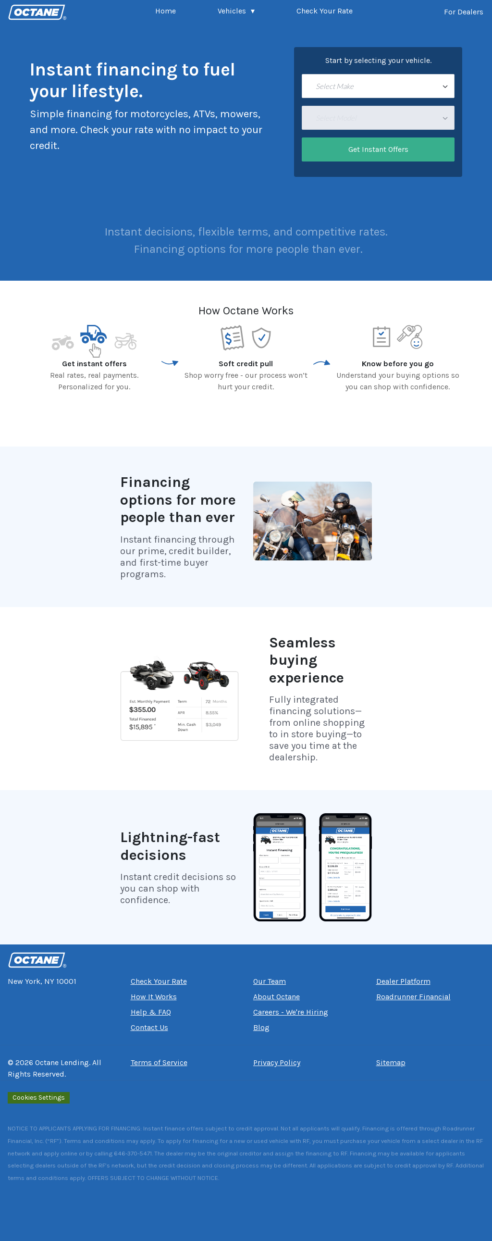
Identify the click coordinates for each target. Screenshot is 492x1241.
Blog (261, 1027)
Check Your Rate (324, 10)
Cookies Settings (38, 1097)
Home (165, 10)
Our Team (269, 981)
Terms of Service (159, 1062)
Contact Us (149, 1027)
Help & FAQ (151, 1012)
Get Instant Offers (378, 149)
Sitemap (391, 1062)
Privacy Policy (276, 1062)
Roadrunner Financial (413, 996)
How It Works (154, 996)
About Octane (276, 996)
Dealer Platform (403, 981)
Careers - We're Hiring (290, 1012)
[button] (236, 12)
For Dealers (463, 11)
